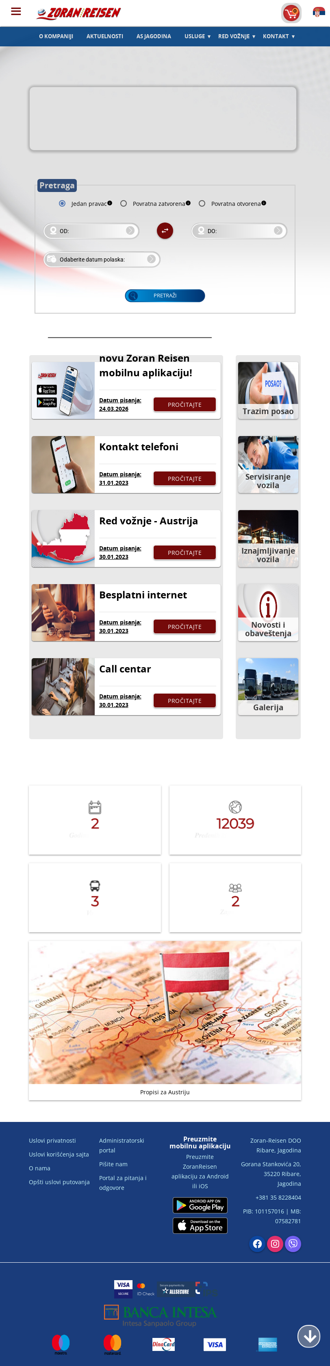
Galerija (268, 707)
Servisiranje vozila (268, 481)
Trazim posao (268, 411)
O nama (39, 1168)
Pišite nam (113, 1164)
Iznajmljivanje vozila (268, 555)
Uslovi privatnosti (52, 1140)
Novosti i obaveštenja (268, 629)
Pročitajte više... (185, 406)
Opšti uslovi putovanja (59, 1182)
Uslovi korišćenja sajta (59, 1154)
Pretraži (165, 295)
